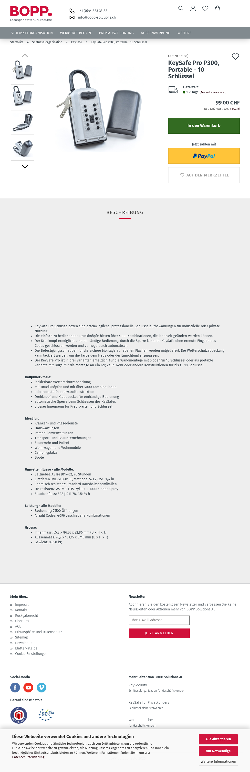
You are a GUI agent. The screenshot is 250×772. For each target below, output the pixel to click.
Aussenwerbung (155, 33)
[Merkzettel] (205, 8)
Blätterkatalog (26, 648)
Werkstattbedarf (76, 33)
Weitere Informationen (218, 762)
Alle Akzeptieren (218, 739)
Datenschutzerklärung (28, 757)
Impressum (23, 605)
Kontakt (21, 610)
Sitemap (21, 637)
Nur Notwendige (218, 751)
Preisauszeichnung (116, 33)
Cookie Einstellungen (31, 654)
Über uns (22, 621)
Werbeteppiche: (142, 722)
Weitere (184, 33)
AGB (18, 626)
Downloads (23, 643)
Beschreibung (125, 212)
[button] (193, 8)
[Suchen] (181, 8)
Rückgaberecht (26, 616)
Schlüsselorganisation (32, 33)
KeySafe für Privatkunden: (149, 705)
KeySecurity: (157, 687)
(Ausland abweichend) (213, 92)
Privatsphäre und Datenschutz (38, 632)
